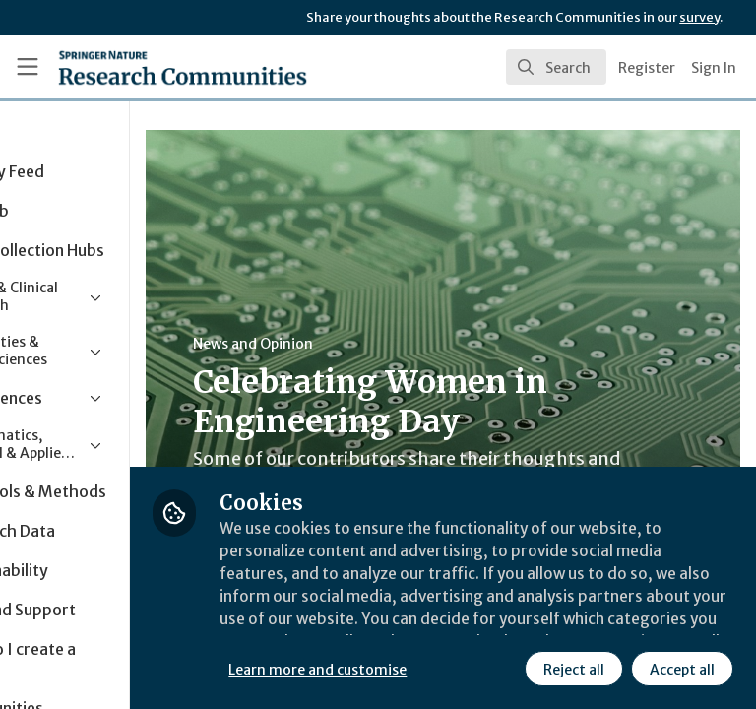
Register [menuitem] (646, 68)
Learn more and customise (439, 625)
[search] (556, 67)
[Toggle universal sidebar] (27, 67)
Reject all (398, 668)
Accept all (506, 668)
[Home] (139, 67)
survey (699, 17)
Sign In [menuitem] (713, 68)
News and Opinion (375, 344)
